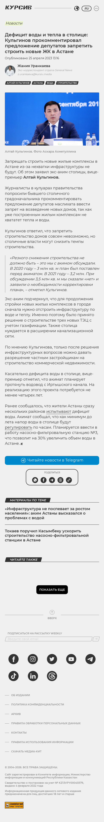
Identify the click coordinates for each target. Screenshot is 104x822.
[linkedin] (32, 676)
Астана (38, 83)
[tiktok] (13, 676)
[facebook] (13, 659)
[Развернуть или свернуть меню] (96, 8)
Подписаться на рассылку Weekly (35, 633)
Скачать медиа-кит (26, 751)
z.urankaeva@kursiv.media (35, 74)
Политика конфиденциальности (37, 704)
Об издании (20, 695)
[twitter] (52, 659)
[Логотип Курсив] (18, 7)
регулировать (18, 427)
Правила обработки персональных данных (46, 723)
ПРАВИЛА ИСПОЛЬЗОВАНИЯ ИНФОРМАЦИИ (42, 742)
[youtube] (71, 659)
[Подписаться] (96, 639)
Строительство (67, 83)
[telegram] (90, 659)
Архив (16, 714)
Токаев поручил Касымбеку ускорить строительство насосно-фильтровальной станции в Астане (47, 535)
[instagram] (33, 659)
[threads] (52, 676)
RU (86, 8)
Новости (13, 23)
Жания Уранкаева (34, 66)
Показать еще (52, 590)
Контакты (19, 732)
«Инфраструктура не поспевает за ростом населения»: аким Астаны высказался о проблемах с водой (47, 513)
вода (50, 83)
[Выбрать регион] (76, 8)
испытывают (58, 411)
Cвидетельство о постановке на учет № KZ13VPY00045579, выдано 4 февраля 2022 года (44, 784)
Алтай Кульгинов (18, 83)
